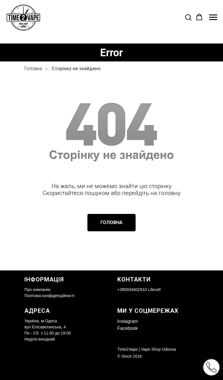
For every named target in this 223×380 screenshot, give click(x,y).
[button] (188, 17)
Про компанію (37, 289)
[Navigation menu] (213, 17)
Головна (33, 68)
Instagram (127, 321)
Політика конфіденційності (49, 295)
